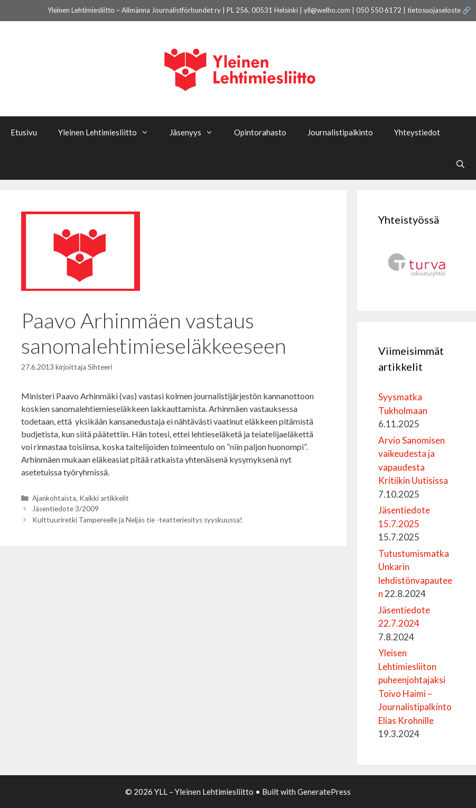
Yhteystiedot (417, 132)
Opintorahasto (260, 132)
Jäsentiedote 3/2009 (65, 508)
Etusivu (24, 132)
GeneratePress (324, 791)
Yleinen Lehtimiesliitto (108, 132)
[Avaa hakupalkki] (460, 164)
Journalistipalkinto (340, 132)
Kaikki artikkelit (104, 498)
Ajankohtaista (54, 498)
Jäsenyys (196, 132)
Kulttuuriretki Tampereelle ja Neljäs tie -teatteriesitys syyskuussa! (137, 520)
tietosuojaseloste (434, 10)
